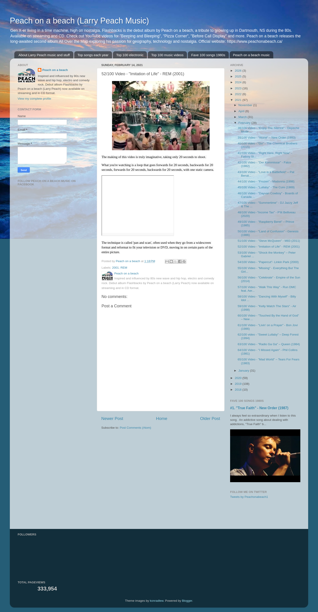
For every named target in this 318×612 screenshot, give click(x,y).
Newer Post (112, 418)
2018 (238, 389)
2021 (238, 100)
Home (161, 418)
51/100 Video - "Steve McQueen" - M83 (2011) (269, 240)
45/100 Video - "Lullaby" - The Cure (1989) (266, 187)
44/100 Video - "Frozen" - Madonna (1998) (266, 181)
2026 (238, 70)
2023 (238, 88)
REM (124, 267)
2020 (238, 378)
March (243, 117)
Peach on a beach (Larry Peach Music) (79, 20)
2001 (115, 267)
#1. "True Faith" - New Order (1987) (259, 408)
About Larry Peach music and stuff (44, 55)
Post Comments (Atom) (135, 427)
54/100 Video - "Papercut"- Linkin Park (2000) (268, 262)
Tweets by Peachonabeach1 (249, 497)
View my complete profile (34, 98)
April (241, 111)
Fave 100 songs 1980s (208, 55)
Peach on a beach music (251, 55)
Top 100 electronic (130, 55)
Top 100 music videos (167, 55)
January (244, 370)
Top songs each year (93, 55)
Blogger (187, 600)
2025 (238, 76)
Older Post (210, 418)
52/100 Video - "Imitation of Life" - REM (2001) (269, 246)
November (245, 105)
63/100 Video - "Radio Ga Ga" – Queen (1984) (269, 344)
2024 (238, 82)
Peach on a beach (55, 70)
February (244, 122)
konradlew (156, 600)
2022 (238, 94)
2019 (238, 383)
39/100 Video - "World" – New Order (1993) (267, 137)
